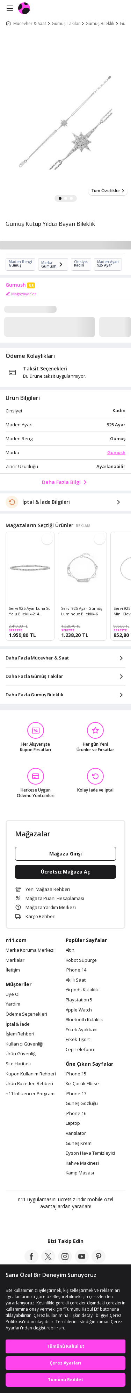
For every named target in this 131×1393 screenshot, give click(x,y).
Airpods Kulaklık (82, 990)
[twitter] (48, 1261)
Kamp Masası (80, 1173)
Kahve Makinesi (82, 1163)
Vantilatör (76, 1133)
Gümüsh (116, 452)
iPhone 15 (76, 1074)
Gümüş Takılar (66, 23)
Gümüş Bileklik (100, 23)
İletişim (13, 970)
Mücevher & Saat (29, 23)
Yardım (13, 1004)
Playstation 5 (79, 1000)
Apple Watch (79, 1010)
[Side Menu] (10, 8)
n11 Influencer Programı (31, 1094)
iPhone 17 (76, 1094)
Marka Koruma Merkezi (30, 950)
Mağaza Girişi (65, 853)
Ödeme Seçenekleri (26, 1014)
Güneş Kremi (79, 1143)
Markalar (15, 960)
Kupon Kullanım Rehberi (31, 1074)
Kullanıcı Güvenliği (24, 1044)
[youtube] (82, 1261)
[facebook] (31, 1261)
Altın (70, 950)
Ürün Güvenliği (21, 1054)
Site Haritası (18, 1064)
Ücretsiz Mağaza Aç (65, 871)
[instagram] (65, 1261)
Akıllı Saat (76, 980)
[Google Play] (44, 1221)
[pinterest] (98, 1261)
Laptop (73, 1123)
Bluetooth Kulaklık (84, 1020)
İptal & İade (18, 1024)
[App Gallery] (84, 1221)
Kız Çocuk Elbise (82, 1084)
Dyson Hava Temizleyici (90, 1153)
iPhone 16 (76, 1113)
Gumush (16, 285)
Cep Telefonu (80, 1049)
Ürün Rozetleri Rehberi (29, 1084)
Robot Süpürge (81, 960)
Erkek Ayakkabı (82, 1030)
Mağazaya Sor (21, 294)
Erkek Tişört (78, 1039)
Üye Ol (12, 994)
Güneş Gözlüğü (82, 1103)
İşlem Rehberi (20, 1034)
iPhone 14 (76, 970)
